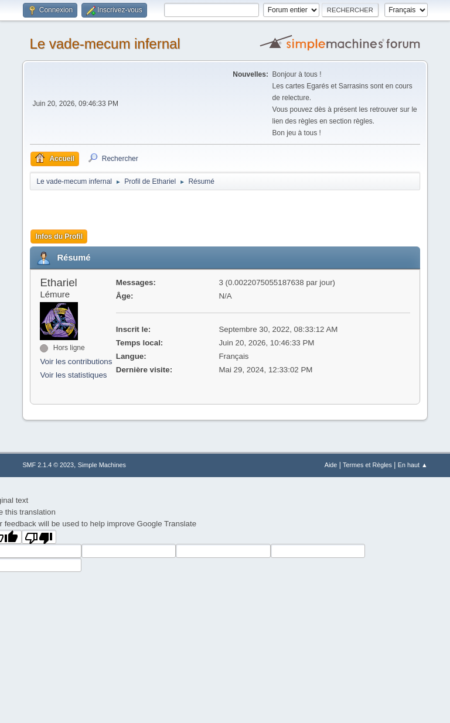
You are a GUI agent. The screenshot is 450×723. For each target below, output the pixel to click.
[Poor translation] (39, 537)
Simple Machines (102, 464)
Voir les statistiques (73, 375)
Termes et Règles (367, 464)
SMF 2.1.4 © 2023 (48, 464)
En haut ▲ (413, 464)
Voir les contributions (76, 361)
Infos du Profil (59, 236)
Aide (331, 464)
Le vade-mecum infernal (104, 44)
